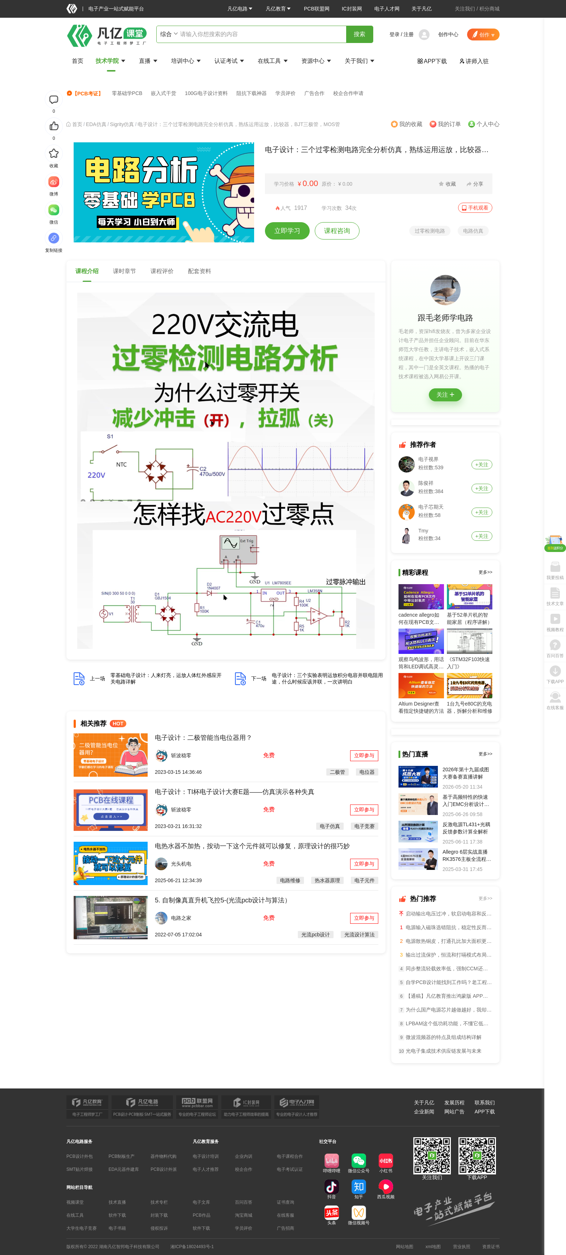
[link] (77, 124)
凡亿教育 (279, 9)
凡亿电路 (240, 9)
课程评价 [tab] (162, 271)
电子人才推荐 (206, 1169)
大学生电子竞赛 (81, 1228)
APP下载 (432, 61)
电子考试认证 (290, 1169)
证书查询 (285, 1202)
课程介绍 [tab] (87, 271)
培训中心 (186, 61)
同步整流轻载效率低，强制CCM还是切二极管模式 (445, 969)
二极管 (337, 772)
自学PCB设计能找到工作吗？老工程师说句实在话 (445, 982)
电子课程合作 (290, 1156)
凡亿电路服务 (79, 1141)
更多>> (485, 572)
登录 (394, 34)
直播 (148, 61)
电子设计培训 (206, 1156)
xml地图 (433, 1246)
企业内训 (243, 1156)
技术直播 (117, 1202)
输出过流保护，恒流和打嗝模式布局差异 (445, 955)
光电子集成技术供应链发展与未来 (440, 1051)
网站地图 (404, 1246)
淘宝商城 (243, 1215)
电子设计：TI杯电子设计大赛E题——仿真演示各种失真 (234, 791)
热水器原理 (327, 880)
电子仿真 (330, 826)
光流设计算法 (359, 934)
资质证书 (491, 1246)
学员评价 (285, 93)
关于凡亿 (422, 9)
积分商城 (489, 9)
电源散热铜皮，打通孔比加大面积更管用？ (445, 941)
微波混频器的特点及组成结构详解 (440, 1037)
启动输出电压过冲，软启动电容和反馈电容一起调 (445, 913)
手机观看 (478, 208)
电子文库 (201, 1202)
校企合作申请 (348, 93)
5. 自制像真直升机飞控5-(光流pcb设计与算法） (223, 900)
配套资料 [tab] (199, 271)
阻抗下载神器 (251, 93)
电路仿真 (473, 231)
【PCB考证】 (84, 93)
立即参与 (364, 755)
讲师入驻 (474, 61)
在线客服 (285, 1215)
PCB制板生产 (122, 1156)
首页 (77, 61)
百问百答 (243, 1202)
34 (348, 208)
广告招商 (285, 1228)
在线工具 (273, 61)
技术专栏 (159, 1202)
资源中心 (316, 61)
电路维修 (290, 880)
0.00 (310, 183)
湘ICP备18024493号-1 (192, 1246)
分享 (478, 184)
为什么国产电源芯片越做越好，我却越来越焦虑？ (445, 1010)
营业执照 (461, 1246)
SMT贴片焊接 (79, 1169)
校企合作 (243, 1169)
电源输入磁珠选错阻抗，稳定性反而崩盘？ (445, 927)
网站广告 (454, 1111)
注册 (409, 34)
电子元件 (364, 880)
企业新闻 (424, 1111)
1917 (300, 208)
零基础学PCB (127, 93)
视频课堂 (75, 1202)
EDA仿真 (96, 124)
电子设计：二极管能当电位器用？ (203, 737)
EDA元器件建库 (124, 1169)
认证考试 (229, 61)
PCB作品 (201, 1215)
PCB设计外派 (164, 1169)
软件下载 (117, 1215)
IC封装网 (352, 9)
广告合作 (314, 93)
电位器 (367, 772)
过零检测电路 (430, 231)
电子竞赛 (364, 826)
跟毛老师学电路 (445, 317)
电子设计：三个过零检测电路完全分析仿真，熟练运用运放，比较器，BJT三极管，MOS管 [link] (239, 124)
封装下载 (159, 1215)
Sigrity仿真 (122, 124)
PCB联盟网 (317, 9)
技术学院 (111, 61)
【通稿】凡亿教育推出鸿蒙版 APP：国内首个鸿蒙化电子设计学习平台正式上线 (445, 996)
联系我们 (485, 1102)
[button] (240, 8)
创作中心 (448, 34)
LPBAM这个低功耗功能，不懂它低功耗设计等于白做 (445, 1024)
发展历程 (454, 1102)
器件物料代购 (164, 1156)
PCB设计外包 (79, 1156)
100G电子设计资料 (206, 93)
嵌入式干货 (163, 93)
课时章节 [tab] (124, 271)
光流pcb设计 (315, 934)
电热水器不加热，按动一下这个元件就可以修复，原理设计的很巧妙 (252, 846)
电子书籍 (117, 1228)
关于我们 (360, 61)
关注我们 (465, 9)
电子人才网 (387, 9)
